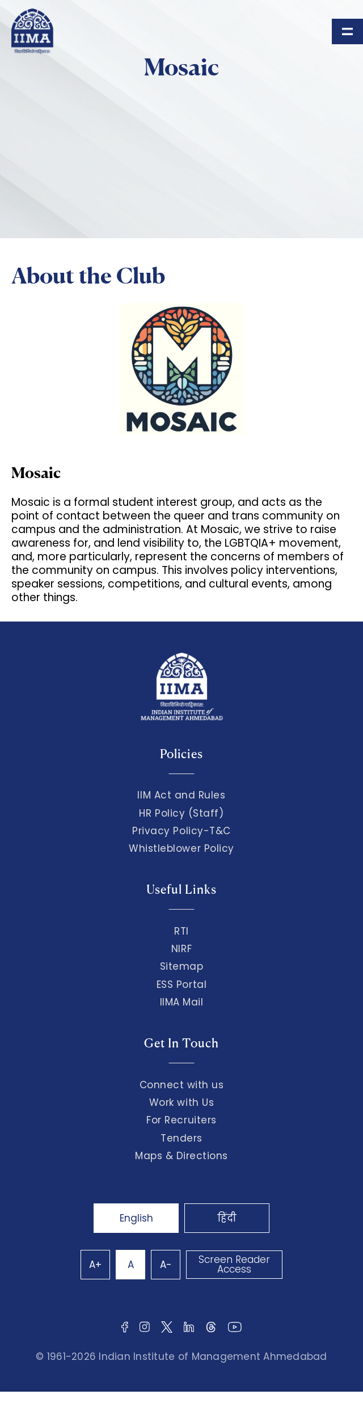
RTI (181, 931)
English (136, 1218)
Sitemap (182, 966)
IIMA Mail (182, 1002)
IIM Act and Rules (181, 795)
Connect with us (182, 1085)
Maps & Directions (181, 1156)
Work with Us (181, 1102)
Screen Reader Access (234, 1264)
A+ (95, 1264)
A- (166, 1264)
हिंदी (227, 1218)
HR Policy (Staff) (181, 813)
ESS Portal (181, 984)
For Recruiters (181, 1120)
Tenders (181, 1138)
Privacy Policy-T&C (181, 831)
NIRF (181, 949)
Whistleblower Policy (181, 848)
